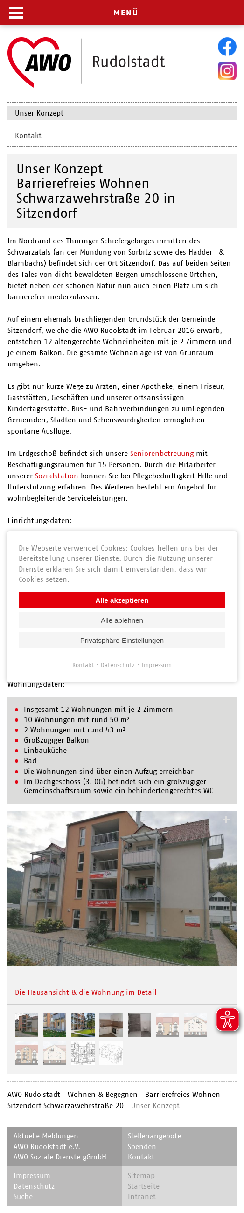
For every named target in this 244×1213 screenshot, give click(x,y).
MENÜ (126, 12)
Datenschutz (118, 664)
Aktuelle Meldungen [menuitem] (46, 1135)
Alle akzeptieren (121, 600)
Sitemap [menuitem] (141, 1175)
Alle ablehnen (122, 620)
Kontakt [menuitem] (28, 135)
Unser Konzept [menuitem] (39, 113)
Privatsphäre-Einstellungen (122, 640)
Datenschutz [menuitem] (34, 1186)
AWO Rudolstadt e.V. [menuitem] (47, 1146)
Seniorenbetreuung (162, 453)
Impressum (157, 664)
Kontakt (83, 664)
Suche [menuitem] (23, 1196)
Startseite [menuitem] (144, 1186)
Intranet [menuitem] (142, 1196)
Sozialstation (56, 475)
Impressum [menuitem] (32, 1175)
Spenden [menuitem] (142, 1146)
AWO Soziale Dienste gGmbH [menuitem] (60, 1156)
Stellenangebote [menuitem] (154, 1135)
